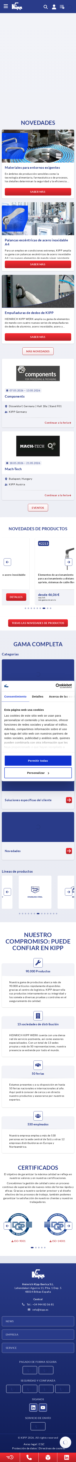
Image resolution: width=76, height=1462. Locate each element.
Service (11, 1347)
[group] (38, 571)
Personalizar (38, 772)
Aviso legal (30, 1444)
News (10, 1321)
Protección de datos (24, 1448)
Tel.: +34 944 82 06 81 (38, 1304)
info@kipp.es (38, 1309)
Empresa (12, 1334)
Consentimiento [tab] (15, 696)
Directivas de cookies (52, 1448)
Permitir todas (38, 760)
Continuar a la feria (58, 422)
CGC (42, 1444)
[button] (25, 608)
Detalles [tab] (37, 696)
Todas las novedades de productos (38, 623)
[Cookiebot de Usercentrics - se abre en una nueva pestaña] (55, 686)
